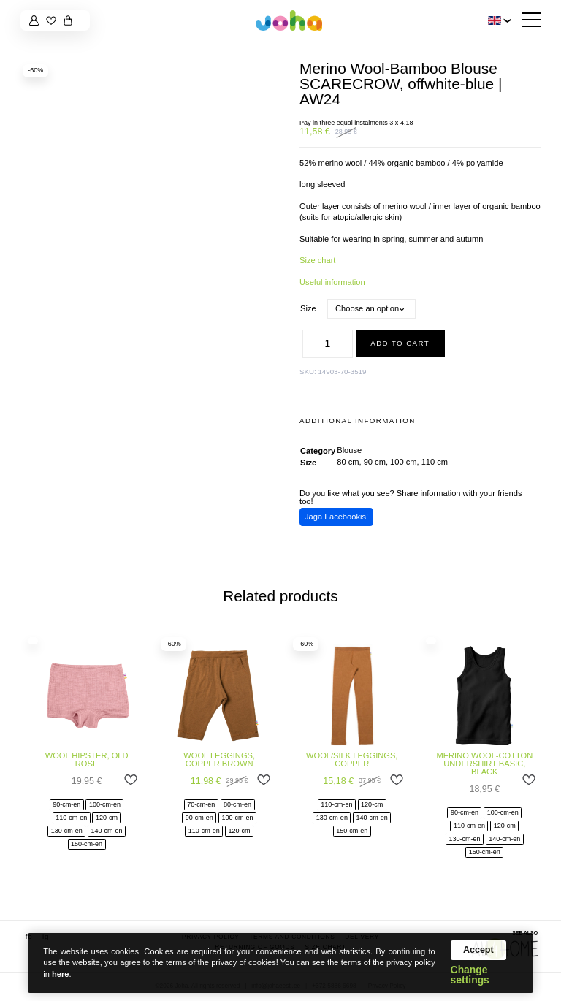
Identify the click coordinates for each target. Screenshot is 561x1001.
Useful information (332, 282)
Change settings (470, 975)
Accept (478, 950)
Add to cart (400, 343)
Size (308, 308)
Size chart (317, 260)
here (60, 974)
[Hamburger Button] (531, 20)
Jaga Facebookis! (336, 516)
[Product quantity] (328, 344)
